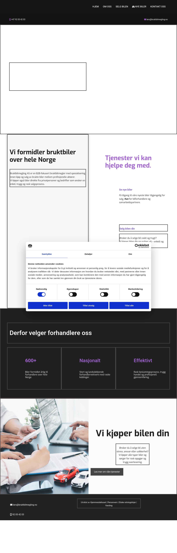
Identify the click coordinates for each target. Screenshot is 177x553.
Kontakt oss (158, 6)
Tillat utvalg (88, 305)
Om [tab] (130, 254)
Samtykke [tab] (47, 254)
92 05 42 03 (18, 514)
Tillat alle (129, 305)
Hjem (98, 6)
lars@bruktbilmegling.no (157, 19)
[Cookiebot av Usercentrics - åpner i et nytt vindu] (137, 246)
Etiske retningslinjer (127, 502)
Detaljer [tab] (88, 254)
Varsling (108, 505)
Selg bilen (123, 6)
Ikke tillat (47, 305)
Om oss (109, 6)
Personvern (112, 502)
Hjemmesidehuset (98, 502)
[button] (107, 472)
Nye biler (140, 6)
